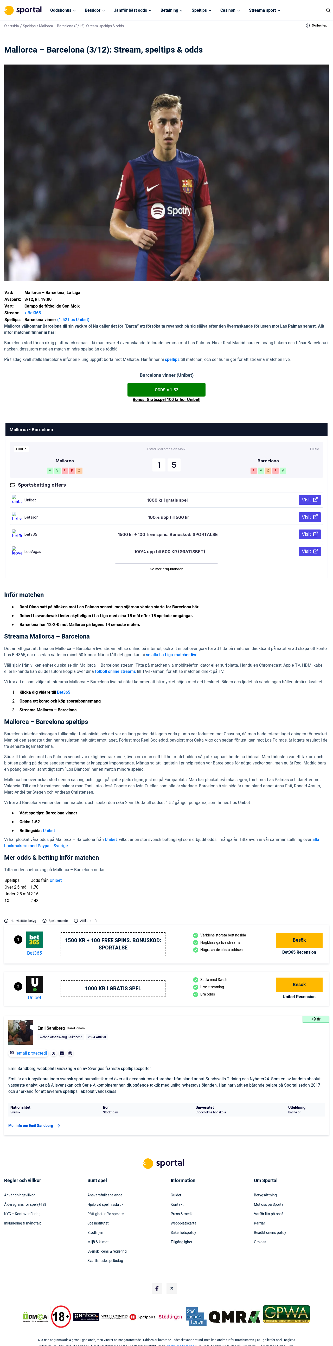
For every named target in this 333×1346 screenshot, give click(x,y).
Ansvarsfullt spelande (104, 1195)
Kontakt (177, 1204)
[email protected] (31, 1053)
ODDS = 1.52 (166, 390)
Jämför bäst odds (130, 10)
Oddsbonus (60, 10)
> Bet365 (32, 313)
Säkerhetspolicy (183, 1232)
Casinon (227, 10)
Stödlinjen (95, 1232)
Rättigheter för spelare (105, 1214)
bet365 (34, 953)
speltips (172, 359)
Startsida (11, 26)
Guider (176, 1195)
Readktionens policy (270, 1232)
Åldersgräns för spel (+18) (25, 1204)
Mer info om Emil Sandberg (34, 1126)
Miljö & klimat (98, 1242)
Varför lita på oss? (268, 1214)
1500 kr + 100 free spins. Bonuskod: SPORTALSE (113, 944)
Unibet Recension (299, 997)
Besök (299, 940)
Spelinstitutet (98, 1223)
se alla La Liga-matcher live (171, 655)
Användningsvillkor (19, 1195)
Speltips (199, 10)
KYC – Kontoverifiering (22, 1214)
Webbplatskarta (183, 1223)
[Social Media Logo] (157, 1288)
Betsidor (92, 10)
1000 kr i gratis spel (113, 988)
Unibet (49, 831)
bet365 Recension (299, 952)
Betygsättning (265, 1195)
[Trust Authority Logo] (86, 1317)
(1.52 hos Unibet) (73, 320)
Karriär (259, 1223)
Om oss (260, 1242)
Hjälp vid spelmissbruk (105, 1204)
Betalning (169, 10)
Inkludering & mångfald (23, 1223)
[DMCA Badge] (35, 1317)
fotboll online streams (115, 671)
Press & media (182, 1214)
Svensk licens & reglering (107, 1251)
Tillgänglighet (181, 1242)
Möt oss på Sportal (269, 1204)
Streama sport (262, 10)
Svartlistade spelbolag (105, 1261)
